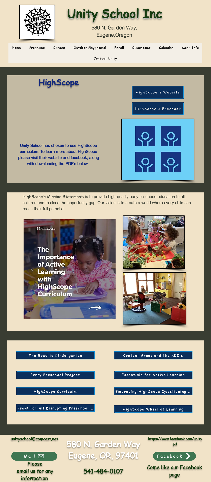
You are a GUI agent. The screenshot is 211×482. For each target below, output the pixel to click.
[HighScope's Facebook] (158, 108)
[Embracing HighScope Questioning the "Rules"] (153, 391)
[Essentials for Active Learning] (153, 375)
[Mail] (34, 456)
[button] (141, 47)
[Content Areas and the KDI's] (153, 355)
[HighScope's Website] (158, 92)
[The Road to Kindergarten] (55, 355)
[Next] (107, 269)
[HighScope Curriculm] (55, 391)
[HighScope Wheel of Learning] (153, 409)
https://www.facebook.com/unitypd (175, 441)
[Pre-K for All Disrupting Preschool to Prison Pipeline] (55, 408)
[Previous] (32, 269)
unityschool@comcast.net (34, 439)
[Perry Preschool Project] (55, 375)
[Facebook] (174, 456)
